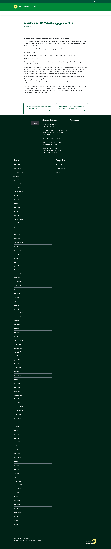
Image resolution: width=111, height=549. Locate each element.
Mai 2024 (16, 203)
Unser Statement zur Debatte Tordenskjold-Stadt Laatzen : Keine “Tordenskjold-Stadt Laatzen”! (52, 150)
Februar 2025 (17, 184)
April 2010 (17, 500)
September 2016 (18, 371)
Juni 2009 (16, 520)
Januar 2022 (17, 238)
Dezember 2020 (18, 281)
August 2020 (17, 289)
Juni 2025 (16, 176)
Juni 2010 (16, 493)
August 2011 (17, 457)
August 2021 (17, 250)
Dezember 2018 (18, 313)
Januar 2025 (17, 188)
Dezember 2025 (18, 172)
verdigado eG (39, 540)
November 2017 (18, 340)
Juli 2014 (16, 422)
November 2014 (18, 411)
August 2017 (17, 352)
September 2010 (18, 485)
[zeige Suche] (94, 1)
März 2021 (17, 270)
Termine (58, 172)
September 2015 (18, 395)
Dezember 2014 (18, 407)
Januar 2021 (17, 278)
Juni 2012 (16, 450)
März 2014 (17, 438)
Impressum (74, 120)
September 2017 (18, 348)
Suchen (16, 120)
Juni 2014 (16, 426)
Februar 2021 (17, 274)
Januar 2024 (17, 215)
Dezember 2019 (18, 297)
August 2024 (17, 199)
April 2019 (17, 309)
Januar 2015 (17, 403)
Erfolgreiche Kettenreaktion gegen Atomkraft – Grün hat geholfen (39, 109)
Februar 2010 (17, 508)
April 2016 (17, 383)
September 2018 (18, 321)
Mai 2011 (16, 461)
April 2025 (17, 180)
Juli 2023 (16, 223)
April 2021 (17, 266)
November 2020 (18, 285)
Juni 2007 (16, 524)
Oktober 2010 (18, 481)
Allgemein (25, 98)
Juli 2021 (16, 254)
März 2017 (17, 364)
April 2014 (17, 434)
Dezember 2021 (18, 242)
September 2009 (18, 516)
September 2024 (18, 195)
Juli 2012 (16, 446)
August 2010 (17, 489)
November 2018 (18, 317)
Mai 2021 (16, 262)
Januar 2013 (17, 442)
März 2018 (17, 332)
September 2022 (18, 231)
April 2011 (17, 465)
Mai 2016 (16, 379)
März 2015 (17, 399)
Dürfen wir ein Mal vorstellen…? (51, 138)
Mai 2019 (16, 305)
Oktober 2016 (18, 368)
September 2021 (18, 246)
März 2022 (17, 235)
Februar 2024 (17, 211)
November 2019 (18, 301)
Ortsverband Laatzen (27, 6)
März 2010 (17, 504)
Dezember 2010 (18, 473)
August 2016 (17, 375)
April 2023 (17, 227)
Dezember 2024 (18, 192)
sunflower (25, 540)
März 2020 (17, 293)
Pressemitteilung (60, 168)
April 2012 (17, 454)
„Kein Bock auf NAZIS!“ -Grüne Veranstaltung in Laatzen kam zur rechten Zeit (72, 109)
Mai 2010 (16, 497)
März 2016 (17, 387)
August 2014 (17, 418)
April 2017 (17, 360)
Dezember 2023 (18, 219)
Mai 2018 (16, 328)
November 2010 (18, 477)
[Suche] (92, 1)
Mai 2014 (16, 430)
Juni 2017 (16, 356)
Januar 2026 (17, 168)
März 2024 (17, 207)
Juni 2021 (16, 258)
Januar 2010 (17, 512)
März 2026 (17, 164)
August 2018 (17, 325)
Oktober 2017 (18, 344)
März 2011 (17, 469)
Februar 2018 (17, 336)
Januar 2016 (17, 391)
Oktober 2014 (18, 414)
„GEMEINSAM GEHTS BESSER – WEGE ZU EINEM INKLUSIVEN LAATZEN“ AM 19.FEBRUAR (54, 132)
